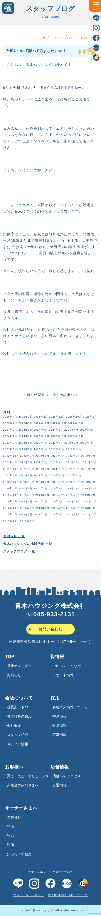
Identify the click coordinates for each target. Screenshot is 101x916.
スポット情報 (63, 675)
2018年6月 (73, 508)
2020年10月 (11, 482)
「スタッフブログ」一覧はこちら (71, 38)
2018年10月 (11, 508)
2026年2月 (40, 416)
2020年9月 (27, 482)
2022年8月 (42, 456)
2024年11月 (58, 423)
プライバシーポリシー (28, 895)
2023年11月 (58, 436)
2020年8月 (42, 482)
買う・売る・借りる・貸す (28, 776)
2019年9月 (27, 495)
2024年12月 (41, 423)
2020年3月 (25, 488)
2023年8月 (25, 442)
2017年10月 (11, 521)
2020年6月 (73, 482)
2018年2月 (40, 514)
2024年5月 (56, 429)
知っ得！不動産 (19, 854)
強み (10, 836)
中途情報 (60, 716)
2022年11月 (74, 449)
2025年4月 (10, 423)
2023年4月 (86, 442)
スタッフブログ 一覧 (19, 551)
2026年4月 (10, 416)
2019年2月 (40, 501)
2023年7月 (40, 442)
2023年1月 (40, 449)
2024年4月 (71, 429)
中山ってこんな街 (67, 666)
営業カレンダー (19, 666)
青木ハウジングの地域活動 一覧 (27, 544)
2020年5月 (88, 482)
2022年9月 (27, 456)
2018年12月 (72, 501)
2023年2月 (25, 449)
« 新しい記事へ (35, 395)
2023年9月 (10, 442)
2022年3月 (25, 462)
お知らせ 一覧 (13, 536)
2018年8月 (42, 508)
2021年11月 (89, 462)
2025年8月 (90, 416)
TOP (9, 656)
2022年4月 (10, 462)
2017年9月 (27, 521)
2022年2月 (40, 462)
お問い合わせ (50, 629)
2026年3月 (25, 416)
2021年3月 (25, 475)
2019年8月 (42, 495)
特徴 (10, 826)
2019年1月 (56, 501)
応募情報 (60, 735)
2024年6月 (40, 429)
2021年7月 (57, 469)
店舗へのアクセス (67, 776)
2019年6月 (73, 495)
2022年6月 (73, 456)
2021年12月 (72, 462)
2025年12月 (57, 416)
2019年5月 (88, 495)
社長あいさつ (17, 707)
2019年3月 (25, 501)
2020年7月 (57, 482)
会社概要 (14, 726)
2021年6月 (73, 469)
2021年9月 (27, 469)
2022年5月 (88, 456)
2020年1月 (56, 488)
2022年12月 (57, 449)
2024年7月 (25, 429)
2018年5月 (88, 508)
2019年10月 (11, 495)
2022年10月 (11, 456)
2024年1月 (25, 436)
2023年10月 (75, 436)
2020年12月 (57, 475)
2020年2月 (40, 488)
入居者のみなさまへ (23, 785)
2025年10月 (74, 416)
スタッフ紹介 (17, 735)
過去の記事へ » (64, 395)
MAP (85, 641)
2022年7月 (57, 456)
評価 (10, 845)
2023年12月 (41, 436)
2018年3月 (25, 514)
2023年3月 (10, 449)
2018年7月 (57, 508)
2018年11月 (89, 501)
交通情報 (60, 785)
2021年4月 (10, 475)
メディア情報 (17, 744)
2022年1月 (56, 462)
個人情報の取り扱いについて (68, 895)
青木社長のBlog (19, 716)
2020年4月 (10, 488)
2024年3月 (86, 429)
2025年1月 (25, 423)
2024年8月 (10, 429)
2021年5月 (88, 469)
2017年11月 (89, 514)
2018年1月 (56, 514)
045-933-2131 (50, 614)
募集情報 (60, 726)
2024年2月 (10, 436)
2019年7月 (57, 495)
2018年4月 (10, 514)
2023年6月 (56, 442)
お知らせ (14, 675)
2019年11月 (89, 488)
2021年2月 (40, 475)
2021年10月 (11, 469)
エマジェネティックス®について (50, 872)
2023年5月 (71, 442)
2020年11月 (74, 475)
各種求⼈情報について (70, 707)
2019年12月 (72, 488)
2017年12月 (72, 514)
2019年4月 (10, 501)
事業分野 (14, 817)
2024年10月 (75, 423)
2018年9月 (27, 508)
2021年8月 (42, 469)
